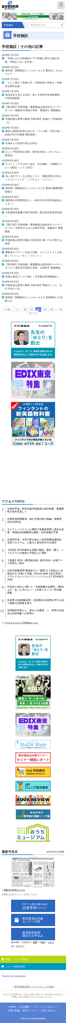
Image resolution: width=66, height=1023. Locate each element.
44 (60, 309)
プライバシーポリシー (45, 1006)
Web (43, 942)
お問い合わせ (48, 1010)
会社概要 (24, 1006)
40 (51, 309)
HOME (12, 1006)
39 (44, 309)
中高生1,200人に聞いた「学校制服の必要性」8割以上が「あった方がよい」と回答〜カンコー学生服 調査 (35, 589)
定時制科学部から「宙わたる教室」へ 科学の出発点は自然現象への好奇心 (35, 612)
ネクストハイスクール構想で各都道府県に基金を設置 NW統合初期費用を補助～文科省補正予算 (35, 531)
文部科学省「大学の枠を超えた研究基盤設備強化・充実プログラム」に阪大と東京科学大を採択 (35, 541)
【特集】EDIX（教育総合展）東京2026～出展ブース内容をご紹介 (35, 562)
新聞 (35, 942)
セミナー (20, 946)
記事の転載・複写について (22, 1010)
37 (31, 309)
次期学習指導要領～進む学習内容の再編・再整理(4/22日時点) (34, 520)
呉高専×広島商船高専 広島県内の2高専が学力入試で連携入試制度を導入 (35, 601)
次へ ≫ (33, 312)
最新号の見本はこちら (14, 890)
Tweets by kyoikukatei (14, 976)
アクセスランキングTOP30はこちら (21, 623)
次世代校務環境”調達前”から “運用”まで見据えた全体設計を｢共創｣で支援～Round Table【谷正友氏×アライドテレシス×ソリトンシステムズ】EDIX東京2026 (35, 575)
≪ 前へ (8, 309)
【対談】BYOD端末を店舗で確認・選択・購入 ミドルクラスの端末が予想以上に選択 (35, 551)
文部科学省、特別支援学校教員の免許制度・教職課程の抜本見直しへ (35, 510)
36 (25, 309)
